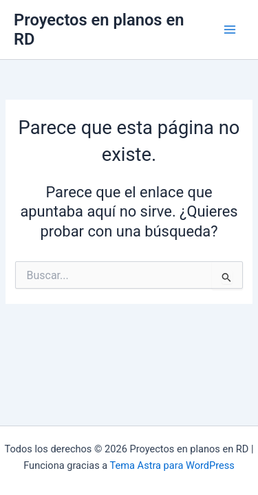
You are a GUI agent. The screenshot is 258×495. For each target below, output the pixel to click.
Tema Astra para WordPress (172, 465)
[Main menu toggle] (229, 29)
